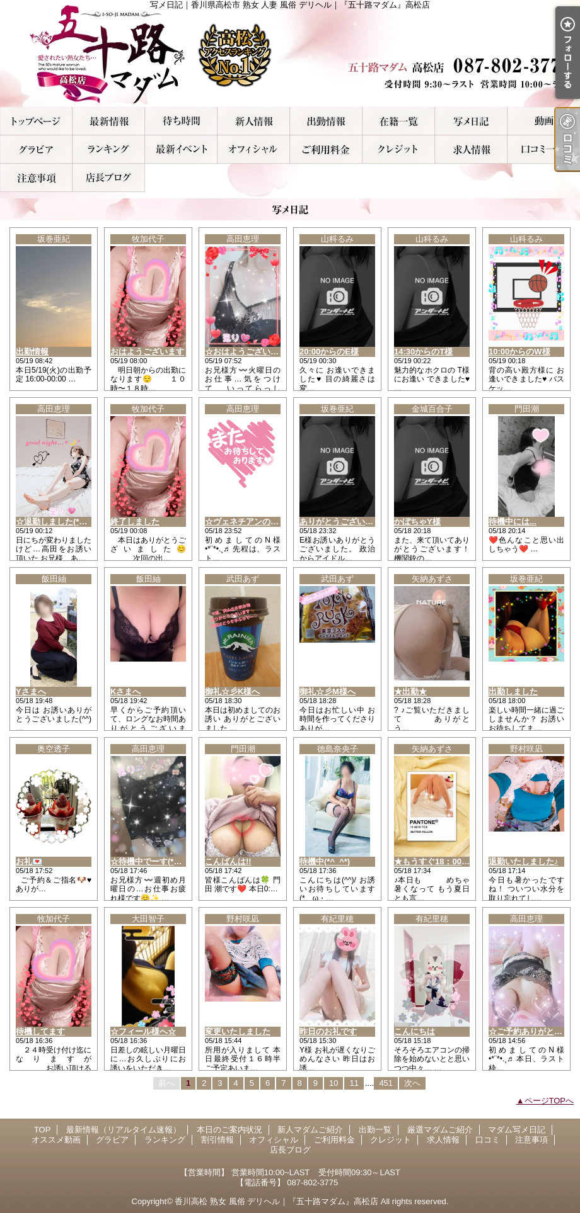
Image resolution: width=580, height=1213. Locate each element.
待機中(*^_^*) (324, 861)
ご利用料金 (326, 149)
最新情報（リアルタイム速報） (108, 121)
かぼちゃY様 (417, 521)
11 (353, 1083)
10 (333, 1083)
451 (386, 1083)
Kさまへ (125, 691)
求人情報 (471, 149)
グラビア (36, 149)
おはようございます (147, 351)
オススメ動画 (544, 121)
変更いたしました (237, 1031)
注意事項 (36, 178)
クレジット (398, 149)
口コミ (544, 149)
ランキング (108, 149)
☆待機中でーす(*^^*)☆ (153, 861)
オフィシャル (254, 149)
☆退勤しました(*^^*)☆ (59, 521)
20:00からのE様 (329, 351)
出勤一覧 (326, 121)
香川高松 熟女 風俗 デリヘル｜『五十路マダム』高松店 (276, 1201)
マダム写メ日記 (471, 121)
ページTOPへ (549, 1100)
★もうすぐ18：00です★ (440, 861)
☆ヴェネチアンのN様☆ (249, 521)
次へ (412, 1083)
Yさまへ (31, 691)
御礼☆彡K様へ (232, 691)
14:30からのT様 (423, 351)
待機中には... (512, 521)
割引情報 (181, 149)
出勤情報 (32, 351)
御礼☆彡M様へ (327, 691)
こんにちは (414, 1031)
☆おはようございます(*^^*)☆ (260, 351)
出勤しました (513, 691)
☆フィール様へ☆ (143, 1031)
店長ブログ (108, 178)
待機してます (40, 1031)
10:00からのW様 (519, 351)
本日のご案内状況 (181, 121)
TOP (36, 121)
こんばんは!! (228, 861)
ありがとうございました (344, 521)
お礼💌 (29, 861)
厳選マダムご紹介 (398, 121)
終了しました (135, 521)
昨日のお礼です (328, 1031)
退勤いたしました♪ (524, 861)
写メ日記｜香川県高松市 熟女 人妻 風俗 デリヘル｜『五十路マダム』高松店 (290, 53)
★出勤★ (410, 691)
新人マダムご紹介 (254, 121)
